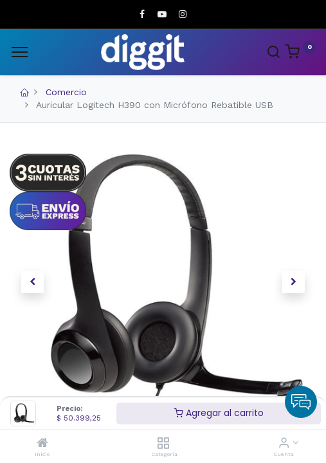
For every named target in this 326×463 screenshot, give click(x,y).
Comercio (66, 92)
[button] (33, 282)
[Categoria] (163, 444)
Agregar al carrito (219, 412)
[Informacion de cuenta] (284, 444)
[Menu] (19, 52)
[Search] (273, 53)
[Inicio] (42, 444)
